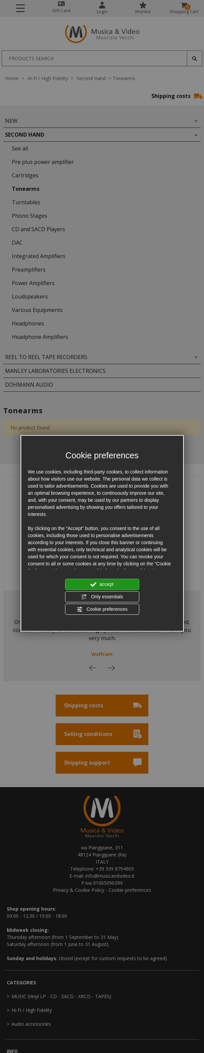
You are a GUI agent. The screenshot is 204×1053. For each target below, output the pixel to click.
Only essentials (102, 597)
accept (101, 585)
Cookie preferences (102, 609)
